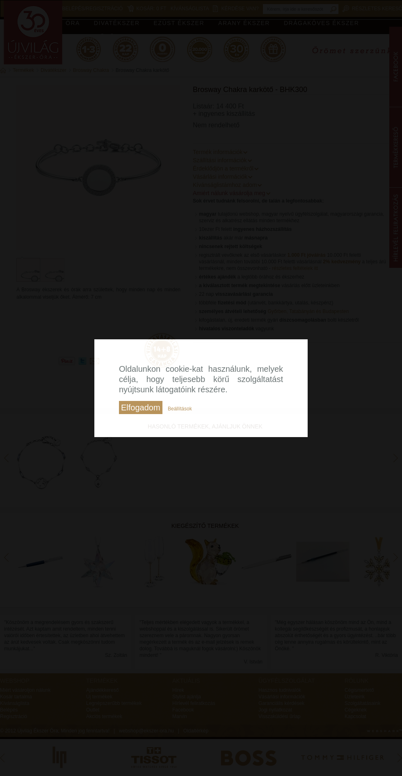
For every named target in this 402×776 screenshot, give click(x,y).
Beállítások (180, 409)
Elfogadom (140, 407)
